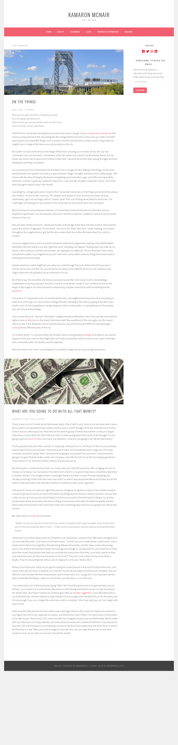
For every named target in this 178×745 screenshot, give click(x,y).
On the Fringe (24, 101)
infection (32, 320)
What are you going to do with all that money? (54, 411)
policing (16, 327)
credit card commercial (99, 133)
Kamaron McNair (89, 15)
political (32, 438)
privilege (86, 334)
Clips (88, 31)
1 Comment (29, 110)
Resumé (128, 31)
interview (36, 515)
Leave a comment (37, 419)
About (60, 31)
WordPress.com (115, 666)
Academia (75, 31)
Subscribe (140, 90)
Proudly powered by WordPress (71, 666)
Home (48, 31)
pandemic (17, 290)
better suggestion (83, 592)
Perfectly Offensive (108, 31)
